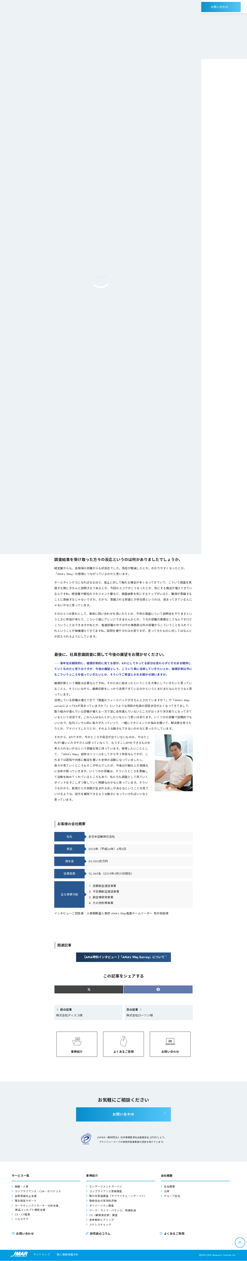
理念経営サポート (26, 1201)
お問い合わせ (170, 1051)
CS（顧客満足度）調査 (103, 1215)
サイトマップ (41, 1255)
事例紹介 (77, 1051)
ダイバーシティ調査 (101, 1206)
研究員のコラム (98, 1234)
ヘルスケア (22, 1219)
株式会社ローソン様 (139, 1013)
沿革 (166, 1192)
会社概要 (169, 1187)
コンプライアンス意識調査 (105, 1192)
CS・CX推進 (22, 1214)
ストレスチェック (100, 1225)
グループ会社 (172, 1196)
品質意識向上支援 (26, 1196)
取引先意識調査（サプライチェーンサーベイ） (118, 1196)
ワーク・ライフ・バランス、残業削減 (112, 1210)
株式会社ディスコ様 (69, 1013)
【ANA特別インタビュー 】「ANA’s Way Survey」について (123, 957)
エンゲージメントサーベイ (105, 1187)
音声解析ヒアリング (101, 1220)
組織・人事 (22, 1187)
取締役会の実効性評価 (103, 1201)
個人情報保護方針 (68, 1255)
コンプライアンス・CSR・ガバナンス (38, 1192)
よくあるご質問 (123, 1051)
